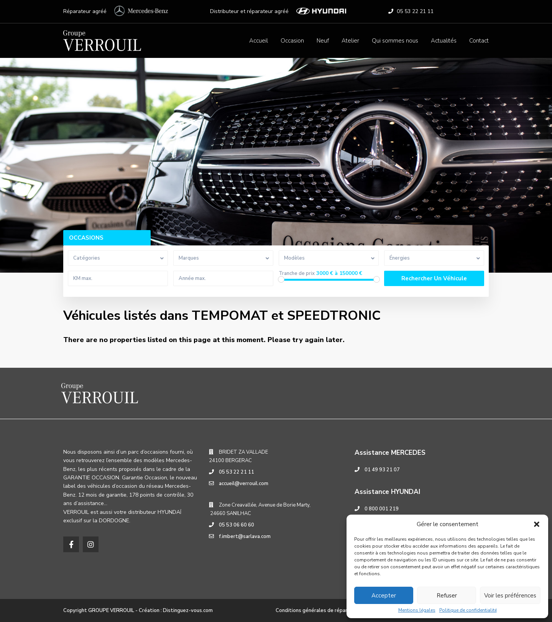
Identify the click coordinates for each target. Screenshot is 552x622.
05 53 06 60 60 (236, 525)
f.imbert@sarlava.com (245, 536)
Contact (479, 40)
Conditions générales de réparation (318, 610)
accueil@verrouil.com (243, 483)
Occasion (292, 40)
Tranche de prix (297, 273)
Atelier (350, 40)
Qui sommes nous (395, 40)
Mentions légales (416, 610)
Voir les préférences (510, 595)
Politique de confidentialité (468, 610)
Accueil (258, 40)
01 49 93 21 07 (382, 469)
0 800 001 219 (382, 508)
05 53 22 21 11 (415, 11)
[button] (536, 524)
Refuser (447, 595)
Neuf (323, 40)
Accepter (383, 595)
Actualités (444, 40)
